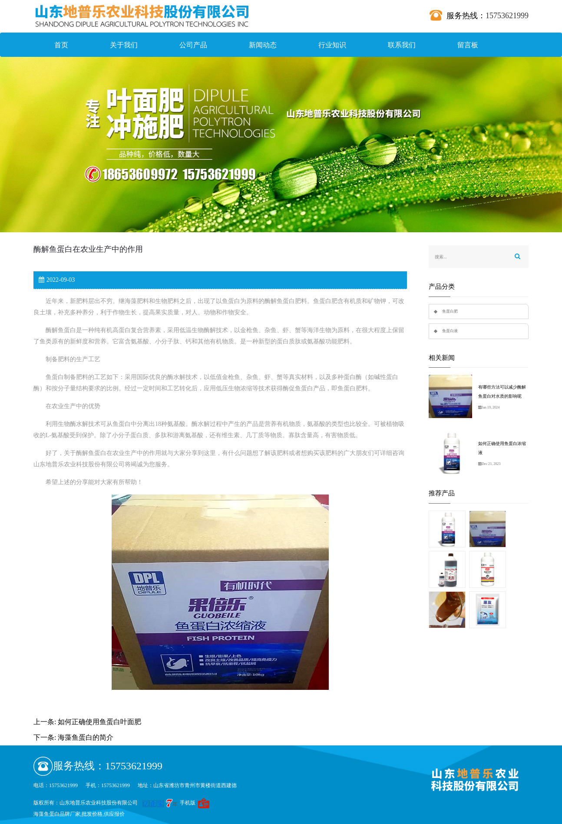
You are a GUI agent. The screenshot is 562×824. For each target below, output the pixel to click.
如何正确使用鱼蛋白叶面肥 (99, 721)
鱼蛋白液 (450, 331)
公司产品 (193, 45)
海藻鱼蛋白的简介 (85, 737)
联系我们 (402, 45)
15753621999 (507, 15)
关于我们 (124, 45)
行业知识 (332, 45)
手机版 (187, 803)
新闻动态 (263, 45)
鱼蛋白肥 (450, 311)
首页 (61, 45)
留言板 (467, 45)
